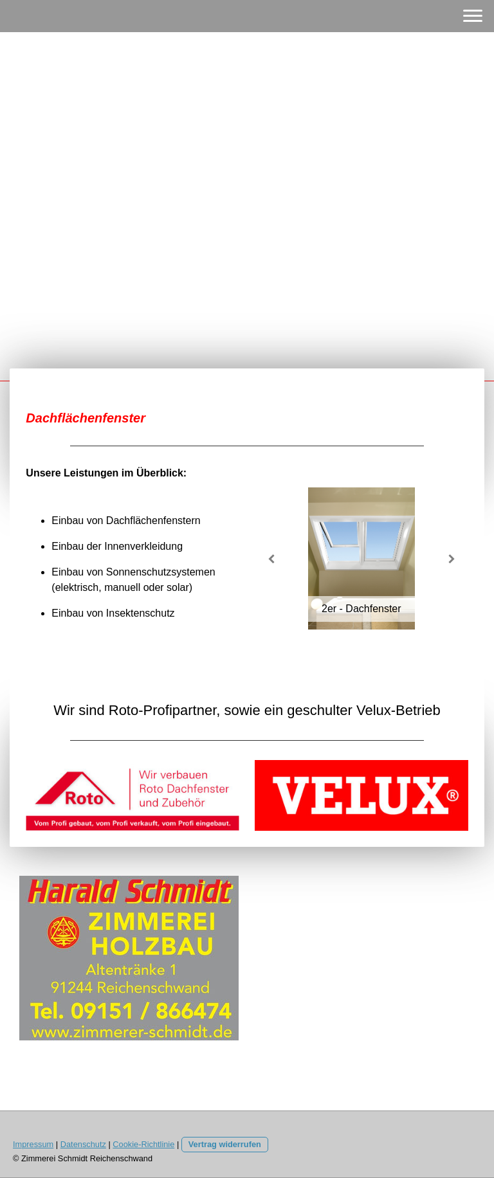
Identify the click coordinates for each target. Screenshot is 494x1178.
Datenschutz (83, 1144)
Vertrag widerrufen (224, 1144)
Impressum (33, 1144)
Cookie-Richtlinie (143, 1144)
